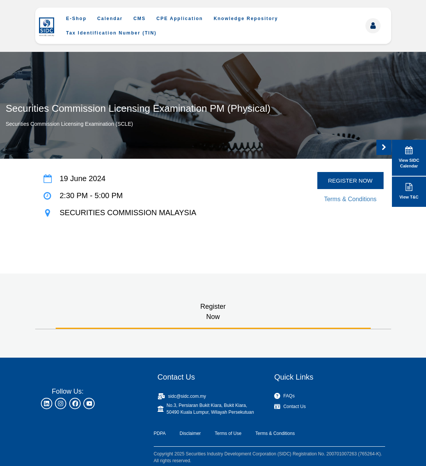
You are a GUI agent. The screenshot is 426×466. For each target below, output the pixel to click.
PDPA (160, 433)
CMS (139, 18)
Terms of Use (228, 433)
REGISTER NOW (350, 180)
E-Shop (76, 18)
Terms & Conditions (350, 199)
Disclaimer (190, 433)
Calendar (110, 18)
